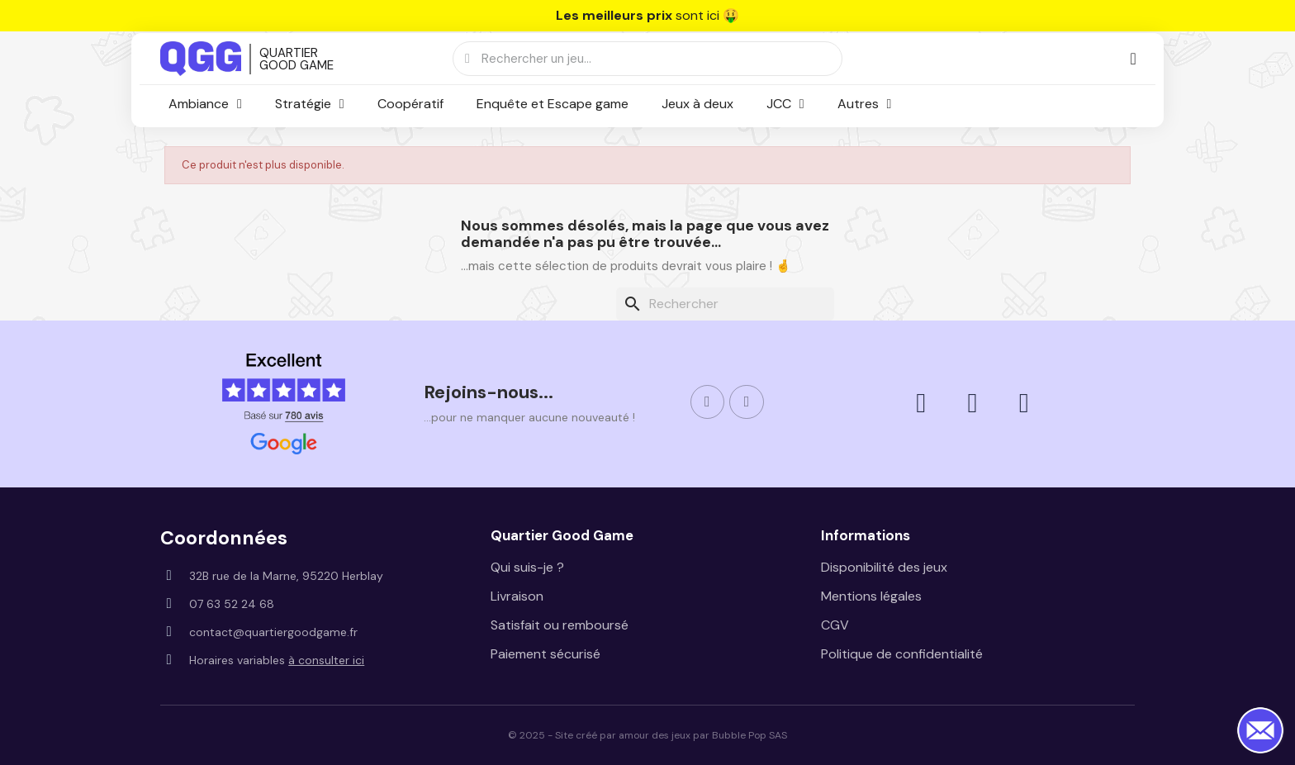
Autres (864, 104)
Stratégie (309, 104)
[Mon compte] (1133, 59)
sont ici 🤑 (647, 15)
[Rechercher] (725, 304)
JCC (785, 104)
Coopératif (410, 103)
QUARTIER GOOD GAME (296, 59)
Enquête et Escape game (553, 103)
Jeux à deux (697, 103)
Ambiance (205, 104)
